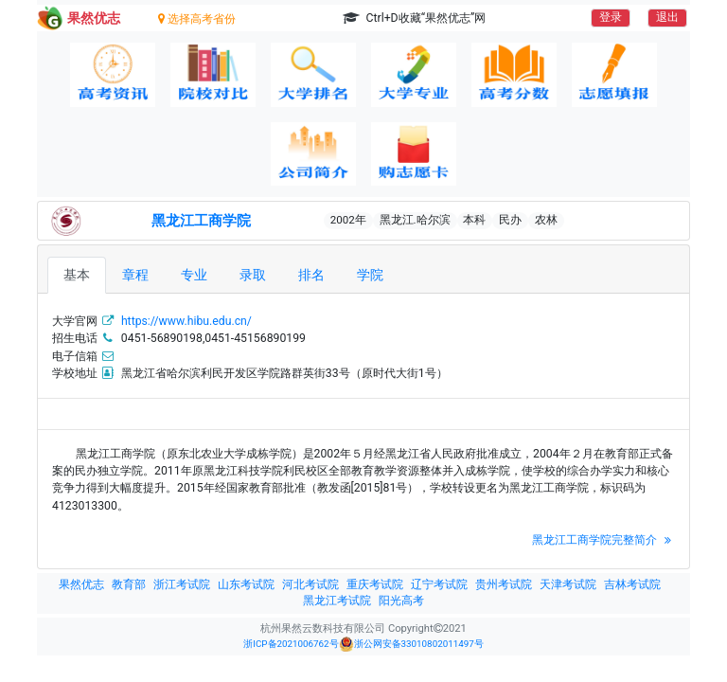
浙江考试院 (181, 584)
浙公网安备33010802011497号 (411, 644)
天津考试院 (568, 584)
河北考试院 (310, 584)
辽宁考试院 (439, 584)
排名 (311, 274)
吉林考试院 (632, 584)
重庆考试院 (374, 584)
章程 (135, 274)
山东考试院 (246, 584)
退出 (667, 17)
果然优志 (81, 584)
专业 (194, 274)
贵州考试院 (503, 584)
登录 (610, 17)
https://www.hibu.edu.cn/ (186, 321)
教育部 (129, 584)
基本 (76, 274)
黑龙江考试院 (337, 600)
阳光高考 (401, 600)
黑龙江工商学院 (201, 220)
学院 (370, 274)
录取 (252, 274)
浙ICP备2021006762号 (290, 643)
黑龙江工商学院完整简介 (603, 540)
